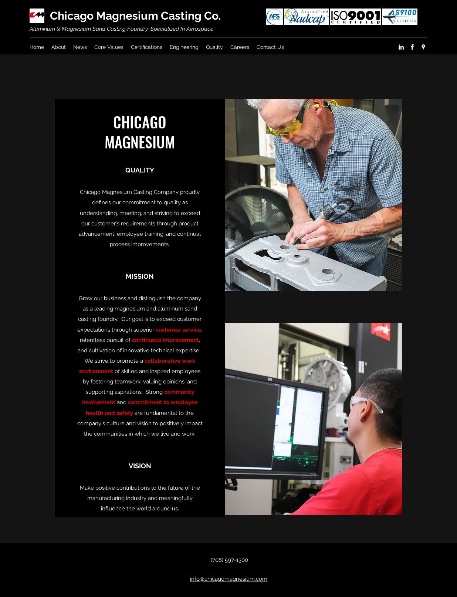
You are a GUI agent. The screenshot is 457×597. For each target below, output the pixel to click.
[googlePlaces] (423, 47)
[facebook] (412, 47)
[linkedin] (401, 47)
